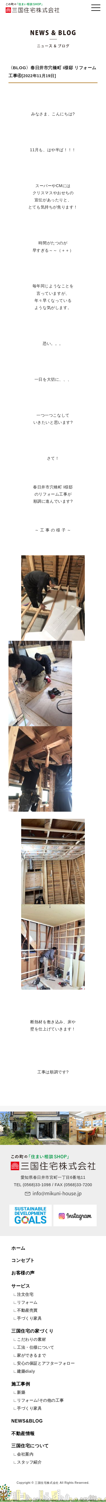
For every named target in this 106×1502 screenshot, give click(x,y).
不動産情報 (23, 1433)
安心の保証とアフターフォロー (46, 1363)
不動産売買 (27, 1310)
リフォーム (27, 1302)
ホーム (18, 1248)
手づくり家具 (29, 1318)
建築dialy (26, 1371)
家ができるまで (31, 1355)
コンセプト (23, 1260)
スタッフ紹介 (29, 1462)
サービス (20, 1286)
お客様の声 (23, 1272)
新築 (21, 1392)
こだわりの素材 (31, 1339)
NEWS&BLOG (27, 1421)
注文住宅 (25, 1294)
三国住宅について (30, 1445)
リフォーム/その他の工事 (40, 1400)
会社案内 (25, 1454)
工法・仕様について (35, 1347)
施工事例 (20, 1384)
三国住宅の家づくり (32, 1331)
